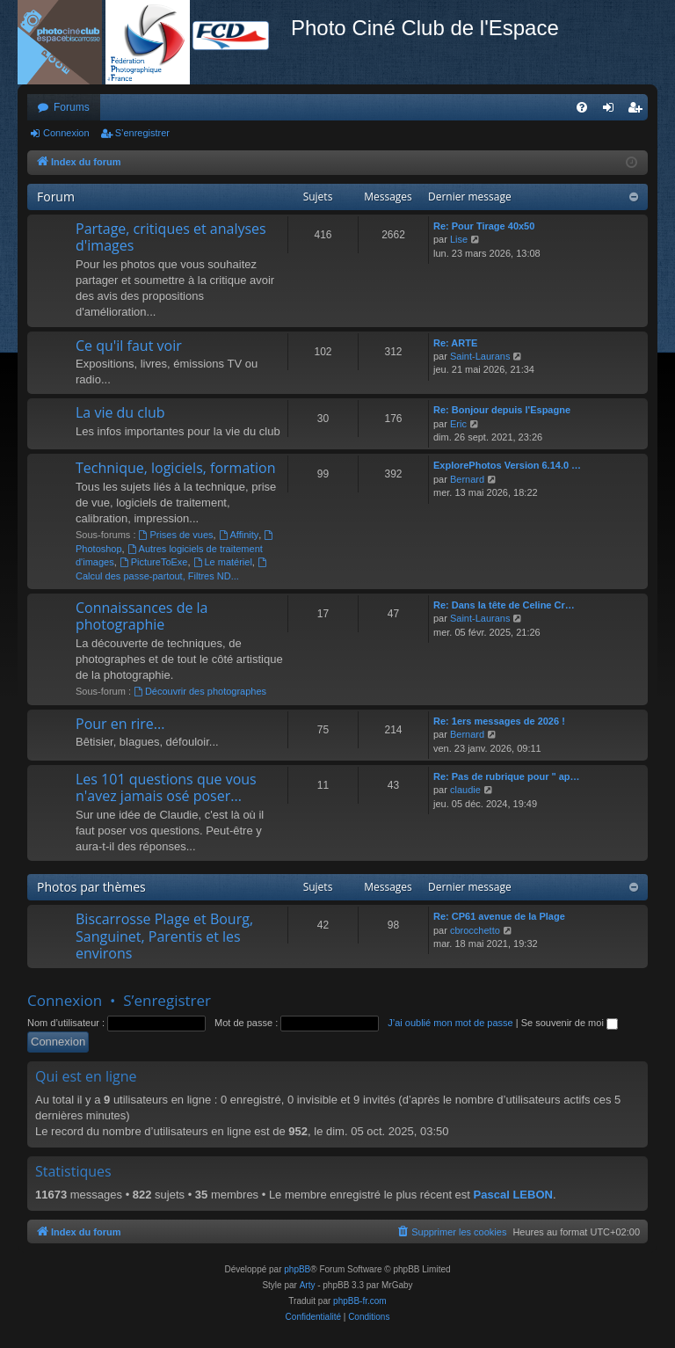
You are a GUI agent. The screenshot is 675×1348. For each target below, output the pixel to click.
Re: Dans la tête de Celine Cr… (504, 605)
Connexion (66, 133)
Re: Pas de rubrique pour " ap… (506, 776)
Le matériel (222, 562)
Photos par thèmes (91, 886)
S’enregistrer (142, 133)
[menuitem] (582, 107)
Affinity (239, 534)
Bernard (467, 479)
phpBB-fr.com (360, 1301)
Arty (308, 1285)
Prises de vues (176, 534)
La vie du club (120, 412)
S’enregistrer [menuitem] (638, 110)
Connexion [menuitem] (612, 110)
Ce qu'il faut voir (129, 345)
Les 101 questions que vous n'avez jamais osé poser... (166, 787)
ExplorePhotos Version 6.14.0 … (507, 465)
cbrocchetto (475, 930)
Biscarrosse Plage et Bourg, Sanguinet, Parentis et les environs (164, 936)
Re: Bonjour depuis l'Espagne (501, 409)
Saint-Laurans (480, 356)
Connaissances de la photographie (142, 616)
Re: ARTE (455, 343)
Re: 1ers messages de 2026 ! (499, 721)
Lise (459, 239)
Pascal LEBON (513, 1194)
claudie (465, 789)
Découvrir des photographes (200, 691)
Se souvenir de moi (569, 1022)
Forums (72, 107)
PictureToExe (154, 562)
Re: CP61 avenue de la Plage (499, 916)
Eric (458, 424)
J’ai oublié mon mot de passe (450, 1022)
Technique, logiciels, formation (175, 467)
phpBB (297, 1269)
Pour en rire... (120, 723)
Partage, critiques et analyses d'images (171, 237)
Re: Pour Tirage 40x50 (483, 226)
